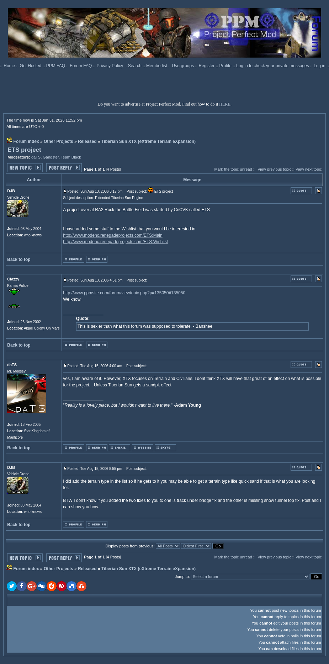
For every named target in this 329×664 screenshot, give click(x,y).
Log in (319, 65)
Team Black (71, 157)
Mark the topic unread (233, 169)
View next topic (309, 169)
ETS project (24, 149)
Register (207, 65)
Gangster (51, 157)
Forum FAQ (81, 65)
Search (135, 65)
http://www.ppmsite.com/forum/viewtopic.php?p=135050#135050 (124, 292)
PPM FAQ (56, 65)
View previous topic (274, 169)
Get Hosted (31, 65)
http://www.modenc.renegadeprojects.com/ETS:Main (112, 235)
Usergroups (183, 65)
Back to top (18, 259)
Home (10, 65)
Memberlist (157, 65)
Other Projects (58, 141)
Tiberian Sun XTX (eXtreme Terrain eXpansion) (148, 141)
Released (87, 141)
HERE (224, 104)
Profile (226, 65)
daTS (36, 157)
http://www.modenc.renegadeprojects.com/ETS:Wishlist (115, 241)
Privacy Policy (110, 65)
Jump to (182, 576)
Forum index (26, 141)
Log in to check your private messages (273, 65)
